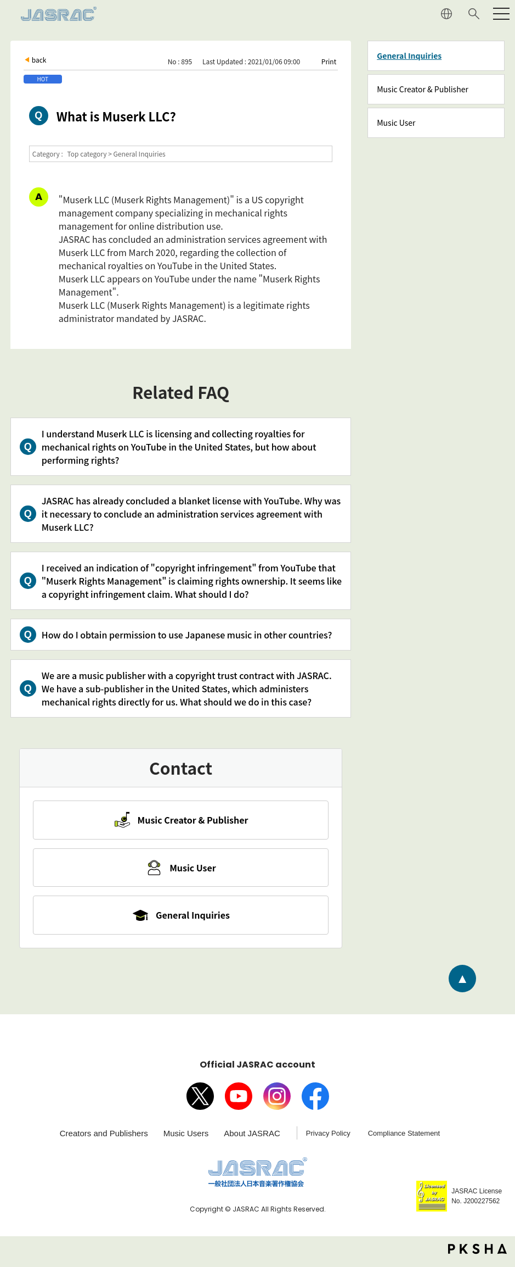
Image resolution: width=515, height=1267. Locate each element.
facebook (315, 1101)
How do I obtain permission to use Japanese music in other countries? (187, 634)
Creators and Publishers (104, 1138)
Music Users (186, 1138)
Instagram (277, 1101)
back (39, 59)
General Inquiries (409, 55)
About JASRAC (252, 1138)
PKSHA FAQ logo (477, 1254)
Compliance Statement (404, 1139)
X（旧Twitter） (200, 1101)
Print (328, 61)
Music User (396, 122)
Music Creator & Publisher (422, 89)
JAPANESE (446, 13)
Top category (87, 153)
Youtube (238, 1101)
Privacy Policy (328, 1139)
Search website (474, 13)
